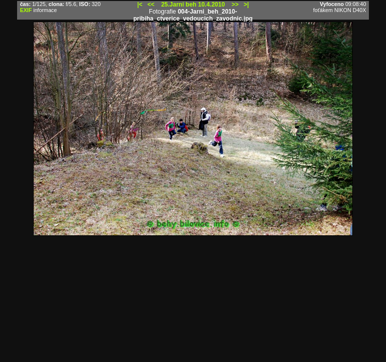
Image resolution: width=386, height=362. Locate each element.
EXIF (26, 10)
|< (139, 4)
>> (235, 4)
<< (150, 4)
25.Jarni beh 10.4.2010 (193, 4)
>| (246, 4)
